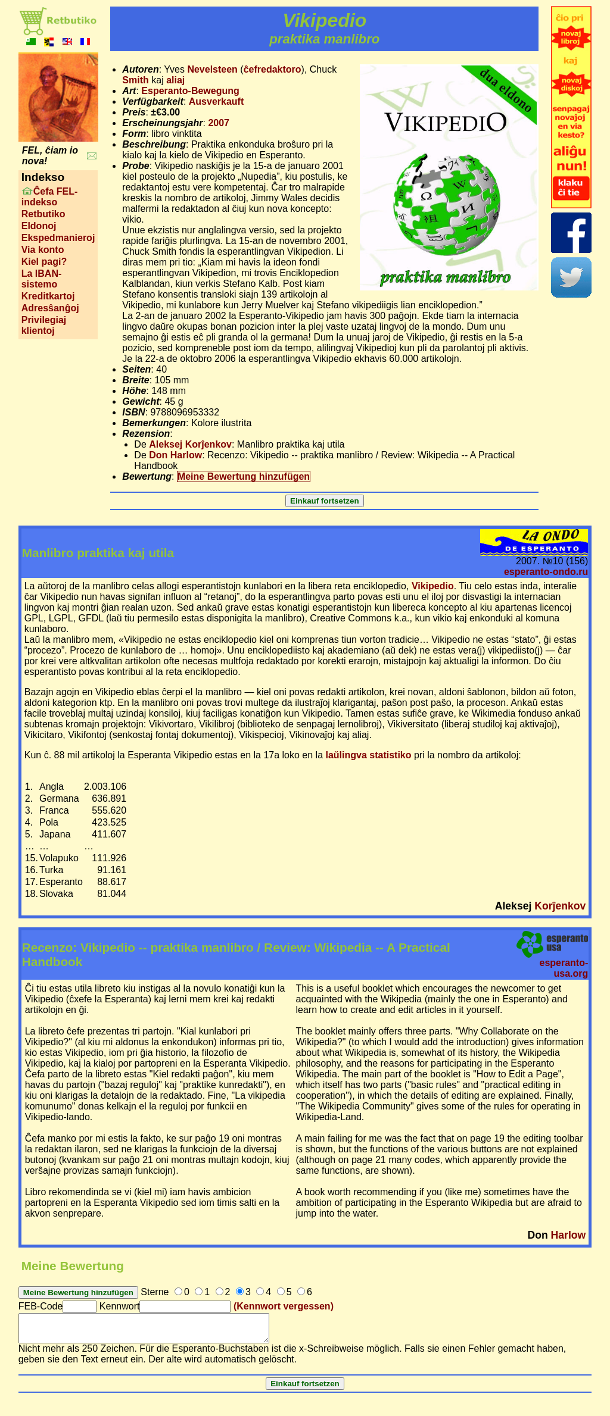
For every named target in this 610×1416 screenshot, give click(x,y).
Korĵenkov (560, 906)
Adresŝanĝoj (50, 308)
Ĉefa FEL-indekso (49, 196)
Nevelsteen (212, 69)
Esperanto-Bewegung (190, 91)
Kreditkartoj (48, 296)
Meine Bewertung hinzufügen (244, 476)
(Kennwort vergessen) (284, 1306)
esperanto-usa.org (563, 968)
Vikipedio (433, 586)
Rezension (146, 434)
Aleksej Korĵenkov (190, 444)
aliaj (175, 80)
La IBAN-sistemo (41, 278)
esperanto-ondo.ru (546, 572)
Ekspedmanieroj (58, 238)
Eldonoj (39, 226)
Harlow (568, 1235)
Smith (135, 80)
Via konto (42, 250)
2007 (218, 123)
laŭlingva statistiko (369, 755)
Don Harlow (175, 455)
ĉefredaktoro (272, 69)
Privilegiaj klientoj (44, 325)
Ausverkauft (216, 101)
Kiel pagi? (44, 262)
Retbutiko (43, 214)
